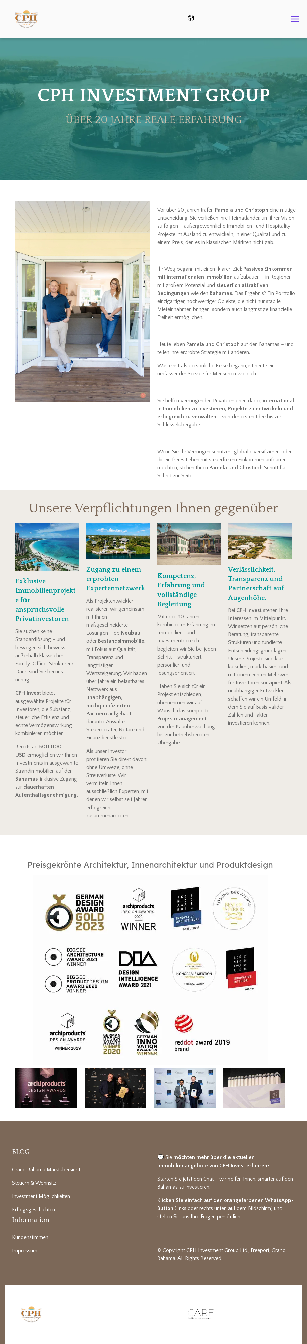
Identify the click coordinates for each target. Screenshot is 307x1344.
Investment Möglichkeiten (41, 1196)
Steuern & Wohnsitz (34, 1183)
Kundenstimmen (30, 1237)
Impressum (24, 1251)
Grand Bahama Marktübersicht (46, 1170)
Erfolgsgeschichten (33, 1210)
